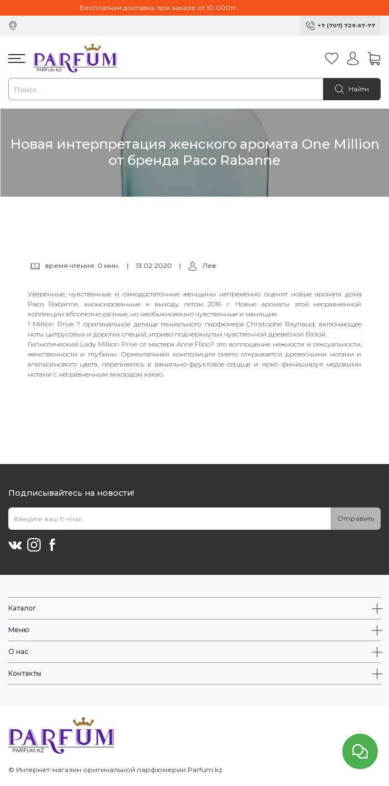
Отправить (355, 518)
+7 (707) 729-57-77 (346, 25)
